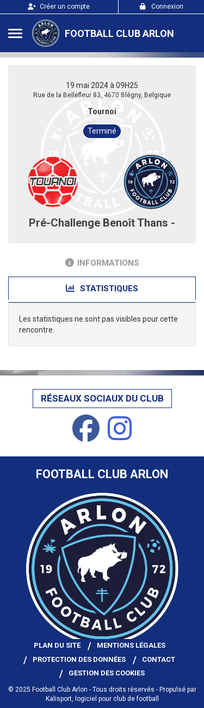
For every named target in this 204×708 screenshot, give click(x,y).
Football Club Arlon (119, 33)
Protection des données (79, 659)
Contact (158, 659)
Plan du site (57, 645)
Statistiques (102, 288)
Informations (102, 263)
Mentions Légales (131, 645)
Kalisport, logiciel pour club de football (102, 699)
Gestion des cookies (107, 673)
